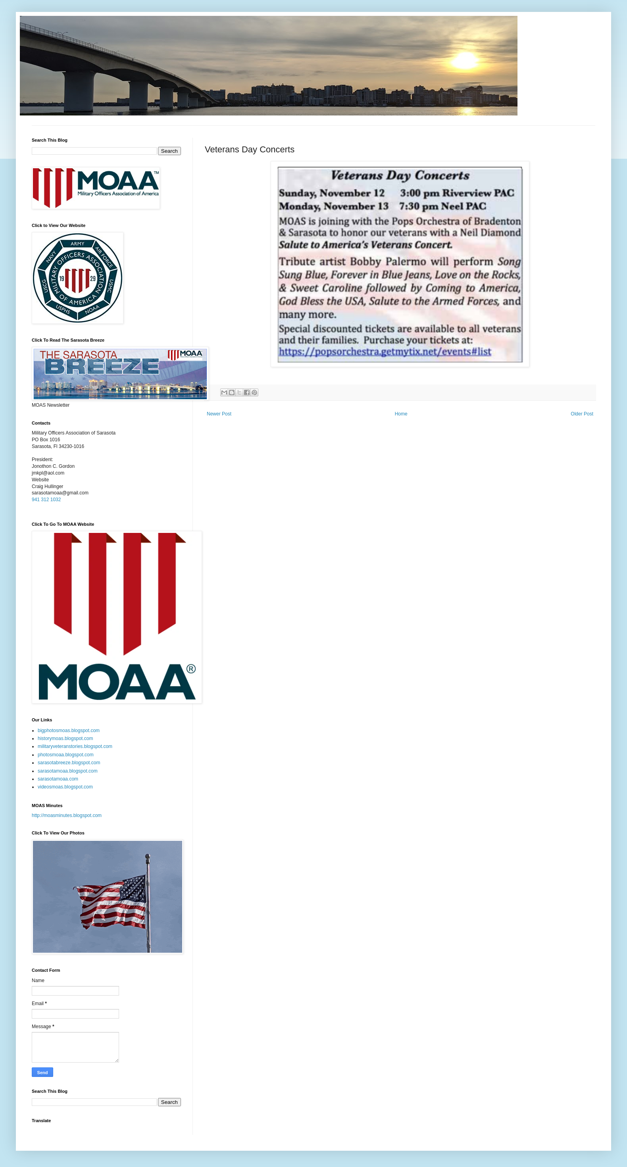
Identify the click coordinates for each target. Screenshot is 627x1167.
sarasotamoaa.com (58, 779)
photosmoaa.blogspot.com (66, 754)
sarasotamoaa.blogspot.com (68, 771)
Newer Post (219, 414)
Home (401, 414)
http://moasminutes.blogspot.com (67, 815)
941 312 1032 (46, 499)
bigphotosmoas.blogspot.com (69, 730)
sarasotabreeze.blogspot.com (69, 762)
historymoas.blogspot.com (65, 738)
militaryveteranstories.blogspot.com (75, 746)
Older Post (582, 414)
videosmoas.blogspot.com (65, 787)
